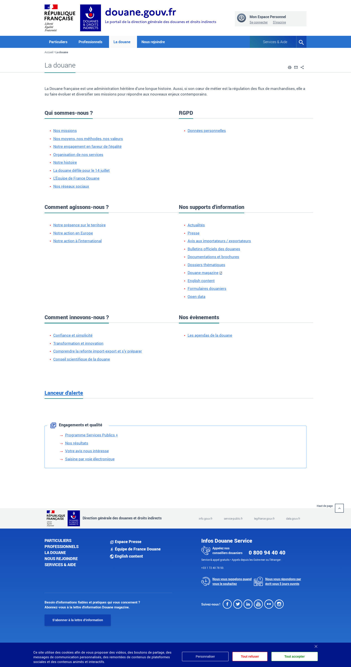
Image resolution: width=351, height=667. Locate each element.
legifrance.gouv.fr (264, 518)
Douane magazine (203, 272)
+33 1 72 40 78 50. (212, 567)
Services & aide (60, 564)
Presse (193, 233)
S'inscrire (279, 22)
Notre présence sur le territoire (79, 224)
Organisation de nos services (78, 154)
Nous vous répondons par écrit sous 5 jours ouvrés (283, 581)
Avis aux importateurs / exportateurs (219, 240)
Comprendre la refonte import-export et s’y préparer (97, 351)
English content (201, 280)
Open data (196, 296)
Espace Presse (125, 541)
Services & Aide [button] (275, 41)
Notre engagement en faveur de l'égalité (87, 146)
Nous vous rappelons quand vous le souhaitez (232, 581)
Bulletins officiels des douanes (214, 248)
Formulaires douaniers (207, 288)
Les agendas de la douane (210, 335)
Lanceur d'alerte (64, 392)
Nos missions (65, 130)
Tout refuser (250, 656)
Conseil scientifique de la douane (81, 359)
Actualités (196, 224)
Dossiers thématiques (206, 264)
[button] (290, 66)
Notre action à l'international (77, 240)
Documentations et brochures (213, 256)
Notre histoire (65, 162)
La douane (55, 552)
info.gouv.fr (205, 518)
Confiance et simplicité (72, 335)
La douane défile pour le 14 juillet (81, 170)
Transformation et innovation (78, 343)
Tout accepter (294, 656)
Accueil (49, 52)
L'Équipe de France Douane (76, 178)
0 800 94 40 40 (267, 552)
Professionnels (62, 546)
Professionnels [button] (90, 41)
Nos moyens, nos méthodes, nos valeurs (88, 138)
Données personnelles (207, 130)
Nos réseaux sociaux (71, 186)
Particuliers (58, 540)
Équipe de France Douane (135, 549)
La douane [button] (121, 41)
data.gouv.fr (293, 518)
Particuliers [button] (58, 41)
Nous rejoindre (153, 41)
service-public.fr (233, 518)
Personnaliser (204, 656)
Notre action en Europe (73, 233)
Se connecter (259, 22)
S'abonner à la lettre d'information (77, 620)
